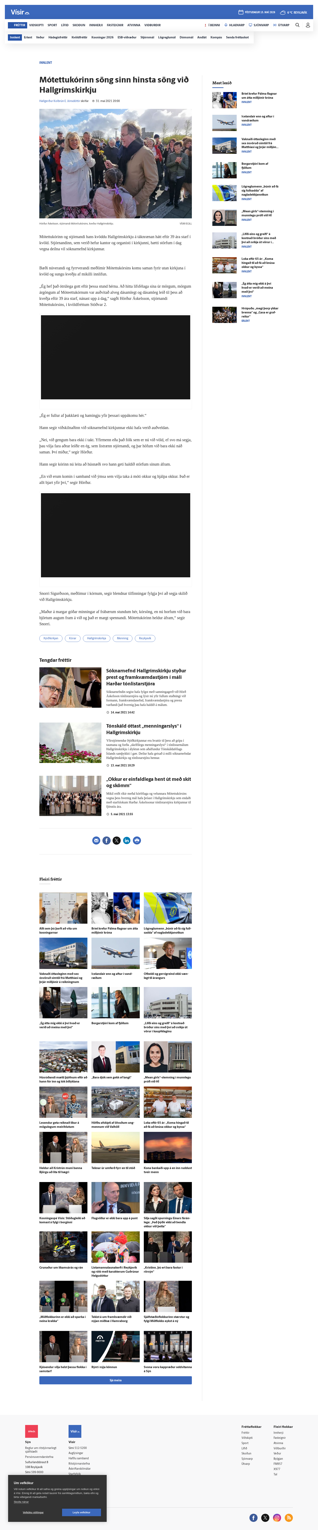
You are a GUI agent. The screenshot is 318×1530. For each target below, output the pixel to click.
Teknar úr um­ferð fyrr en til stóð (113, 1168)
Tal (275, 1474)
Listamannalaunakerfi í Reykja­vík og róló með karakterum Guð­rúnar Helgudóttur (115, 1272)
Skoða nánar (21, 1501)
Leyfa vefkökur (81, 1512)
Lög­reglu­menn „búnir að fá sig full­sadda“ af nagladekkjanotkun (260, 190)
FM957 (278, 1464)
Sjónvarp (247, 1459)
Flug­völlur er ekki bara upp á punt (114, 1218)
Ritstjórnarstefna (79, 1463)
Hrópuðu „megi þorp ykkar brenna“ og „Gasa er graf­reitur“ (260, 312)
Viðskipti (247, 1438)
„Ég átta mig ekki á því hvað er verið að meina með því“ (257, 288)
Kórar (72, 638)
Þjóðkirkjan (51, 638)
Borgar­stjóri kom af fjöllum (110, 1023)
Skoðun (246, 1453)
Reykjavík (145, 638)
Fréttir (245, 1433)
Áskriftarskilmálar (80, 1468)
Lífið (244, 1448)
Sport (245, 1443)
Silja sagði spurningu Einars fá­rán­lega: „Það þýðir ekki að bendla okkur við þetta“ (167, 1222)
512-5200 (81, 1448)
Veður (277, 1453)
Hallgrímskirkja (96, 638)
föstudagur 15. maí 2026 (260, 12)
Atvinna (278, 1443)
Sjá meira (115, 1380)
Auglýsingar (76, 1453)
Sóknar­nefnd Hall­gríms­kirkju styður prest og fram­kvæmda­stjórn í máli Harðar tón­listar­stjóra (146, 678)
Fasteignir (280, 1438)
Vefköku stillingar (33, 1512)
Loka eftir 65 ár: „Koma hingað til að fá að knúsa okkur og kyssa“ (258, 263)
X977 (277, 1469)
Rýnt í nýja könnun (104, 1367)
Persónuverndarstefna (39, 1457)
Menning (122, 638)
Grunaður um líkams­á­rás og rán (61, 1267)
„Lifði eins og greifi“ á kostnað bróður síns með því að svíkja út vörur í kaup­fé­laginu (165, 1027)
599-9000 (37, 1472)
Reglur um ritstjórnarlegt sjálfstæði (40, 1450)
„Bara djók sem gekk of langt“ (111, 1077)
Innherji (279, 1433)
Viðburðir (280, 1448)
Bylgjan (278, 1459)
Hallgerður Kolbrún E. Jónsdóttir (59, 101)
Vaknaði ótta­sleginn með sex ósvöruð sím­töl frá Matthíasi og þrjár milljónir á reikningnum (60, 978)
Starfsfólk (75, 1474)
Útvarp (246, 1464)
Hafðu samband (79, 1458)
